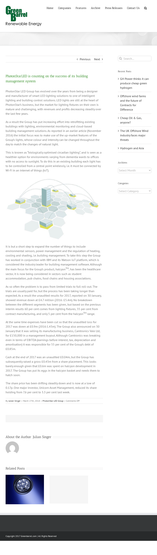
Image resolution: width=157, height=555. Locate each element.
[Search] (120, 58)
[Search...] (134, 58)
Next (97, 59)
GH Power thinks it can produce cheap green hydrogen (134, 83)
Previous (85, 59)
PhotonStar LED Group (52, 400)
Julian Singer (14, 400)
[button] (145, 8)
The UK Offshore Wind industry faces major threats (134, 135)
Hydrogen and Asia (132, 148)
